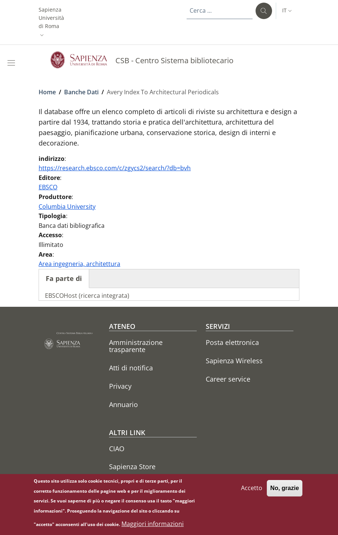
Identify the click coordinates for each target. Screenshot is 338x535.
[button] (51, 22)
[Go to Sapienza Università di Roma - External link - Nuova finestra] (83, 60)
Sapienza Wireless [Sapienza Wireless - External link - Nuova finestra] (234, 360)
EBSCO (48, 187)
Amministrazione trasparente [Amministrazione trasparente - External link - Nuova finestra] (136, 346)
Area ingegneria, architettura (79, 264)
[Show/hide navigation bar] (12, 63)
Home (47, 92)
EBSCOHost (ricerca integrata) (87, 295)
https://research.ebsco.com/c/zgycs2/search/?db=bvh (115, 168)
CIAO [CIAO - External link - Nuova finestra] (116, 448)
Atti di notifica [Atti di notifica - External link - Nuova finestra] (131, 367)
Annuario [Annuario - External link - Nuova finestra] (123, 404)
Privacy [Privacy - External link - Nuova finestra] (120, 386)
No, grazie (284, 491)
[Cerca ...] (264, 11)
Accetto (251, 491)
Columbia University (67, 206)
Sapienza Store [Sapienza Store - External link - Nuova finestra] (132, 466)
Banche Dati (81, 92)
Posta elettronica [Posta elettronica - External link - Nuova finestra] (232, 342)
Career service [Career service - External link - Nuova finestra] (228, 378)
